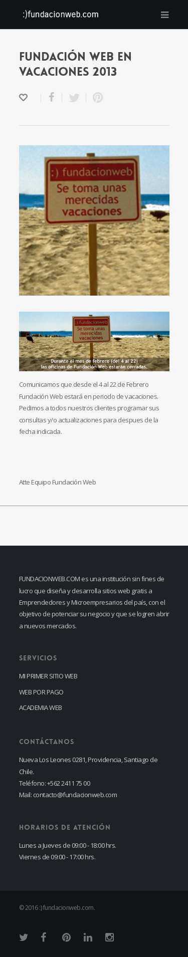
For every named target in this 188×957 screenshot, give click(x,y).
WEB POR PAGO (41, 691)
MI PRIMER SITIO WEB (48, 675)
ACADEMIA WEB (40, 707)
